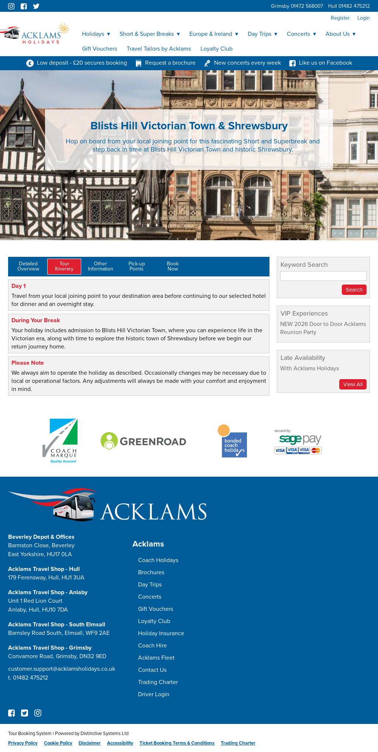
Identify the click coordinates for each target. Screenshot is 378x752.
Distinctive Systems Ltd (104, 733)
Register (340, 18)
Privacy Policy (23, 743)
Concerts (301, 34)
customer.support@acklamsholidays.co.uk (61, 669)
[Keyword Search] (323, 276)
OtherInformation (100, 266)
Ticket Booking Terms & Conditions (177, 743)
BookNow (173, 266)
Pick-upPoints (136, 266)
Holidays (96, 34)
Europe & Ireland (213, 34)
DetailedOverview (28, 266)
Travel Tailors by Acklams (159, 48)
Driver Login (153, 694)
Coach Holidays (158, 560)
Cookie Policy (58, 743)
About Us (340, 34)
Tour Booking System (30, 733)
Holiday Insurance (161, 633)
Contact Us (152, 670)
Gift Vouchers (99, 48)
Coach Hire (152, 645)
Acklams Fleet (156, 657)
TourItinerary (64, 266)
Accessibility (120, 743)
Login (363, 18)
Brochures (151, 572)
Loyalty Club (216, 48)
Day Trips (262, 34)
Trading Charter (158, 682)
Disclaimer (90, 743)
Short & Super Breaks (150, 34)
